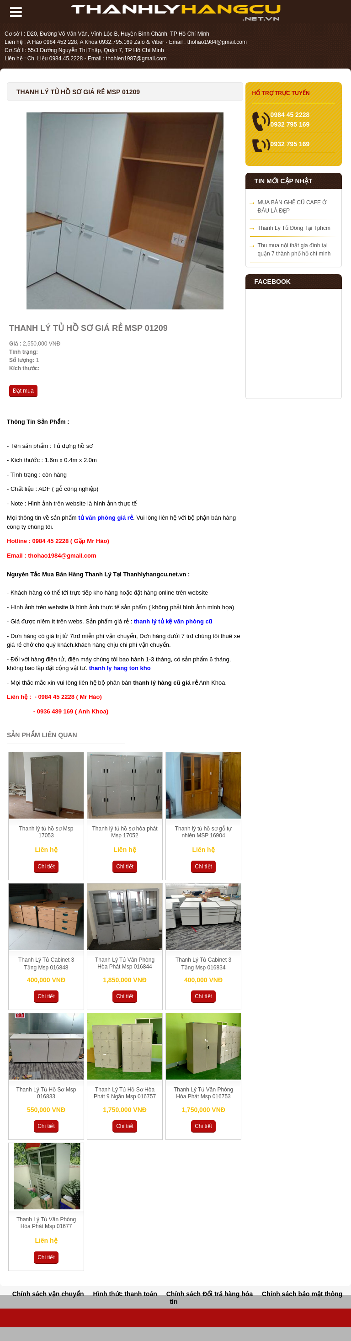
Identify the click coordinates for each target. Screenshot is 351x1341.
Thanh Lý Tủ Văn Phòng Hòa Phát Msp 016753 (203, 1093)
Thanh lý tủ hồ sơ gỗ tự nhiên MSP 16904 (203, 832)
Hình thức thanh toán (125, 1294)
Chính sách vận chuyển (48, 1294)
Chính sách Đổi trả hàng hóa (209, 1294)
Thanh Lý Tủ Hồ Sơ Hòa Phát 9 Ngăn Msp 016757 (125, 1093)
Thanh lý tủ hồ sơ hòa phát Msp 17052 (124, 832)
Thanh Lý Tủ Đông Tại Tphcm (294, 228)
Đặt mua (23, 391)
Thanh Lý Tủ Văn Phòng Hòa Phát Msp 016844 (124, 963)
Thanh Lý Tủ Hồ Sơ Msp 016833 (46, 1093)
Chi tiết (46, 866)
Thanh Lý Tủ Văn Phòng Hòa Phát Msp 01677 (46, 1222)
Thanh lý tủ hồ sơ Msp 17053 (46, 832)
